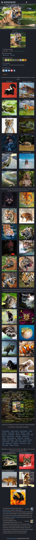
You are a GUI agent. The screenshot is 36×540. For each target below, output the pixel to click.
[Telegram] (6, 70)
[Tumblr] (14, 70)
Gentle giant (11, 434)
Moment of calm (25, 434)
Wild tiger (22, 433)
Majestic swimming (13, 445)
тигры (15, 188)
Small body (16, 443)
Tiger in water (14, 441)
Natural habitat (5, 431)
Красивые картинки (12, 538)
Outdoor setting (14, 431)
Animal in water (5, 441)
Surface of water (10, 436)
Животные (6, 55)
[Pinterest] (12, 70)
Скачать (20, 31)
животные (22, 289)
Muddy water (9, 443)
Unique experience (11, 438)
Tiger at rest (23, 443)
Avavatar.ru (5, 65)
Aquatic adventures (27, 440)
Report (5, 74)
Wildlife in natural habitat (8, 440)
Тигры (13, 55)
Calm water (18, 436)
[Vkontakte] (9, 70)
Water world (18, 440)
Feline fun (17, 434)
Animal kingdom (23, 431)
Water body (20, 438)
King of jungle (11, 433)
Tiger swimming (22, 441)
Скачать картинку (20, 51)
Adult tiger (26, 438)
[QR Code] (3, 70)
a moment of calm (14, 517)
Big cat (17, 433)
